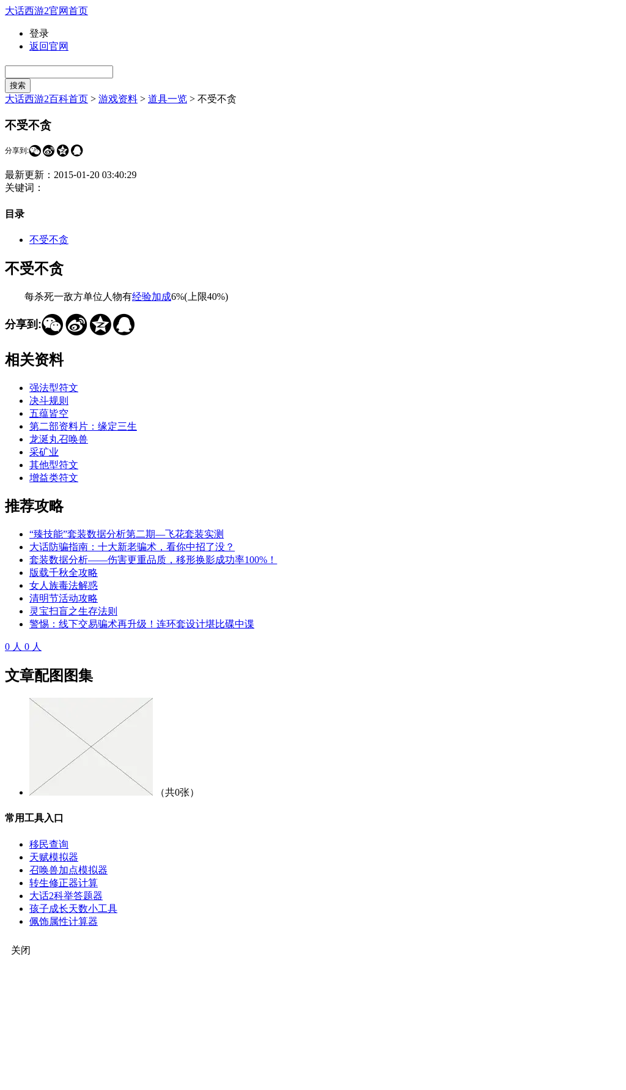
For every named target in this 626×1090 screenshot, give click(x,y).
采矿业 (44, 452)
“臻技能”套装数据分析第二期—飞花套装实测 (126, 534)
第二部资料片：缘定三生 (83, 426)
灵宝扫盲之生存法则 (73, 611)
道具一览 (167, 99)
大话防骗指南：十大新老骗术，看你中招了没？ (132, 547)
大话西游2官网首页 (46, 11)
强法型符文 (53, 388)
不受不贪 (48, 239)
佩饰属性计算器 (63, 921)
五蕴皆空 (48, 413)
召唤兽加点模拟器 (68, 870)
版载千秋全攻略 (63, 572)
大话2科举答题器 (66, 895)
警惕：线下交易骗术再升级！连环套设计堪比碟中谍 (141, 624)
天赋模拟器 (53, 857)
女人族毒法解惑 (63, 585)
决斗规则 (48, 400)
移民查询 (48, 844)
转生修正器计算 (63, 883)
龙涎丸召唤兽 (58, 439)
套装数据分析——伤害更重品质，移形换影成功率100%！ (153, 559)
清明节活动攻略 (63, 598)
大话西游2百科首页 (46, 99)
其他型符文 (53, 465)
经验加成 (151, 296)
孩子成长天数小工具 (73, 908)
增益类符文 (53, 477)
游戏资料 (118, 99)
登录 (39, 33)
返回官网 (48, 46)
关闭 (21, 950)
